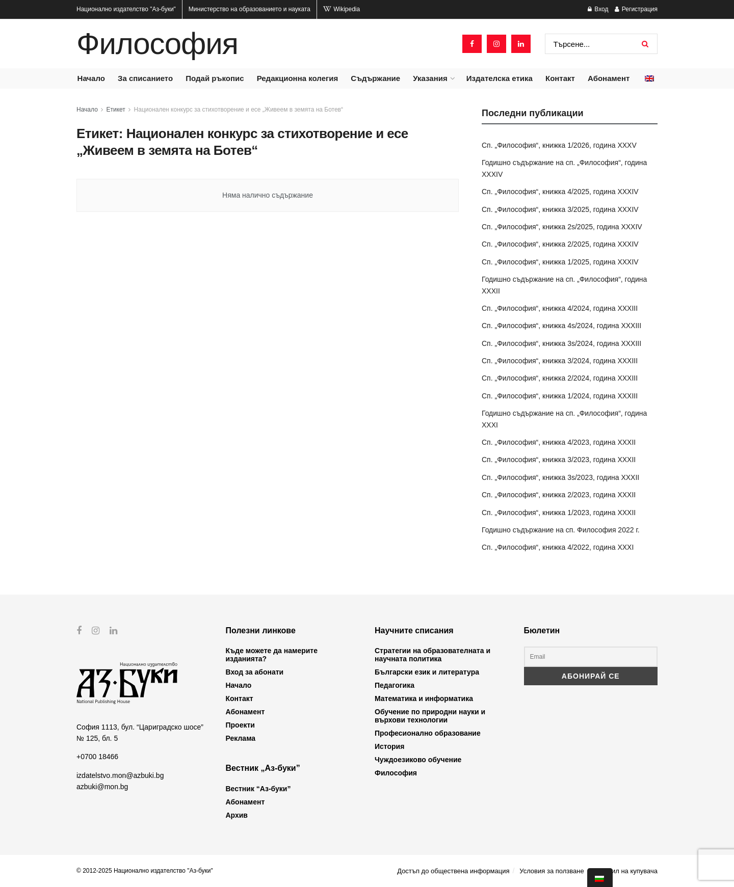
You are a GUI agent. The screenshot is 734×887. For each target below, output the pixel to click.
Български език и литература (427, 672)
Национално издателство (126, 9)
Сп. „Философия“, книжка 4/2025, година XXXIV (560, 191)
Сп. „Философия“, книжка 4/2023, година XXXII (559, 442)
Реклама (241, 738)
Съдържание (375, 78)
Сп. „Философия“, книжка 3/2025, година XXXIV (560, 209)
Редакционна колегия (297, 78)
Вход (598, 9)
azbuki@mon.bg (102, 787)
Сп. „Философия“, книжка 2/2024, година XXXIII (560, 378)
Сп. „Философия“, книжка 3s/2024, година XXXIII (561, 343)
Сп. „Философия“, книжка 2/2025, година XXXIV (560, 244)
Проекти (240, 725)
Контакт (560, 78)
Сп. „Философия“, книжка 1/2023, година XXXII (559, 512)
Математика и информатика (424, 698)
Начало (91, 78)
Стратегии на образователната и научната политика (432, 655)
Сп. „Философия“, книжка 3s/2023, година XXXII (560, 477)
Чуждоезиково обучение (418, 760)
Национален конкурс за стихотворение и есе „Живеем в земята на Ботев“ (238, 109)
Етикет (116, 109)
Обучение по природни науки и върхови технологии (430, 716)
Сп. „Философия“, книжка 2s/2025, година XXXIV (562, 227)
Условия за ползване (551, 871)
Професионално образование (428, 733)
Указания (430, 78)
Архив (237, 815)
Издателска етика (499, 78)
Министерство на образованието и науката (249, 9)
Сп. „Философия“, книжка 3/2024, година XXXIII (560, 361)
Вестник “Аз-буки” (258, 789)
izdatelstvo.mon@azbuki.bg (120, 775)
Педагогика (394, 685)
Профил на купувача (626, 871)
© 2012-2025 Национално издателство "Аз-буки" (144, 870)
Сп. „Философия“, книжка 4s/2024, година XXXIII (561, 325)
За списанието (145, 78)
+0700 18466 (97, 756)
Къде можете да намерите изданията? (272, 655)
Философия (157, 44)
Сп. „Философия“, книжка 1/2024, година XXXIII (560, 396)
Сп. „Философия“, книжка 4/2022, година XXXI (558, 547)
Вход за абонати (255, 672)
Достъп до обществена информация (453, 871)
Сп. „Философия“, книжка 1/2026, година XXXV (559, 145)
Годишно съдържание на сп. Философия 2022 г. (561, 530)
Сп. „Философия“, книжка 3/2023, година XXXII (559, 459)
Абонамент (609, 78)
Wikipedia (341, 9)
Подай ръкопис (215, 78)
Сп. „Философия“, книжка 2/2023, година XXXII (559, 495)
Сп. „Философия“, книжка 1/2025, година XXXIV (560, 262)
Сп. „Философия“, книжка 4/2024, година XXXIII (560, 308)
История (389, 746)
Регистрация (636, 9)
